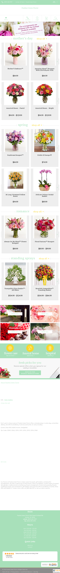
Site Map (36, 572)
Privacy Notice (15, 572)
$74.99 (44, 162)
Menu (6, 20)
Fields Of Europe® (45, 155)
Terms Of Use (5, 572)
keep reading (8, 400)
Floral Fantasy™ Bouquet (44, 241)
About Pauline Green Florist (10, 382)
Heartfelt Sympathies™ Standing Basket (45, 289)
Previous (2, 62)
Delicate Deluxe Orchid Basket (44, 195)
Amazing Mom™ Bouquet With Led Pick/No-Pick (44, 69)
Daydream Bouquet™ (15, 155)
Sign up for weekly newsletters (30, 372)
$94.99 (15, 201)
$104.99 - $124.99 (15, 295)
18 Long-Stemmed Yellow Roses (15, 195)
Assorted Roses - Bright (44, 108)
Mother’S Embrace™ (15, 69)
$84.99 (15, 76)
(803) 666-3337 (8, 2)
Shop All (41, 39)
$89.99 (44, 201)
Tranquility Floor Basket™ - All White (15, 289)
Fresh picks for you (30, 365)
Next (57, 62)
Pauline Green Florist (30, 8)
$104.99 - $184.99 (45, 295)
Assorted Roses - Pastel (15, 108)
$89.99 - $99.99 (44, 248)
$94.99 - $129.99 (15, 115)
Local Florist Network (26, 572)
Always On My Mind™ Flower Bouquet (15, 242)
